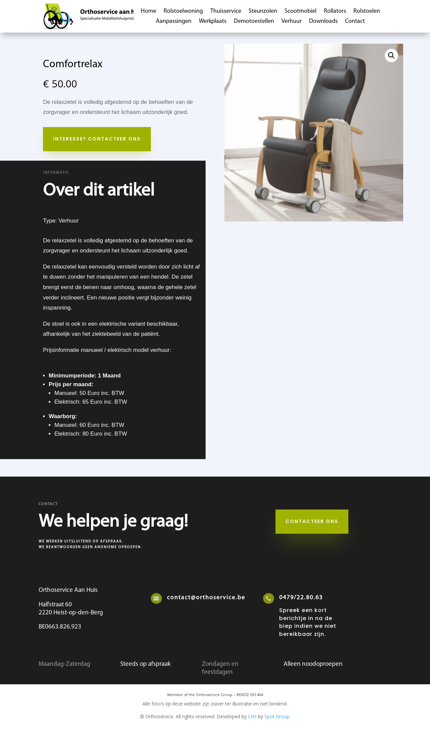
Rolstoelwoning (183, 11)
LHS (252, 716)
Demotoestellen (254, 22)
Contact (355, 22)
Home (148, 11)
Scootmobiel (300, 11)
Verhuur (292, 22)
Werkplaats (212, 22)
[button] (391, 55)
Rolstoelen (366, 11)
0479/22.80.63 (301, 598)
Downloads (323, 22)
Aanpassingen (173, 22)
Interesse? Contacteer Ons (97, 138)
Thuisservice (225, 11)
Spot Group (276, 716)
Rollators (335, 11)
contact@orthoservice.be (206, 598)
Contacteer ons (312, 521)
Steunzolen (263, 11)
